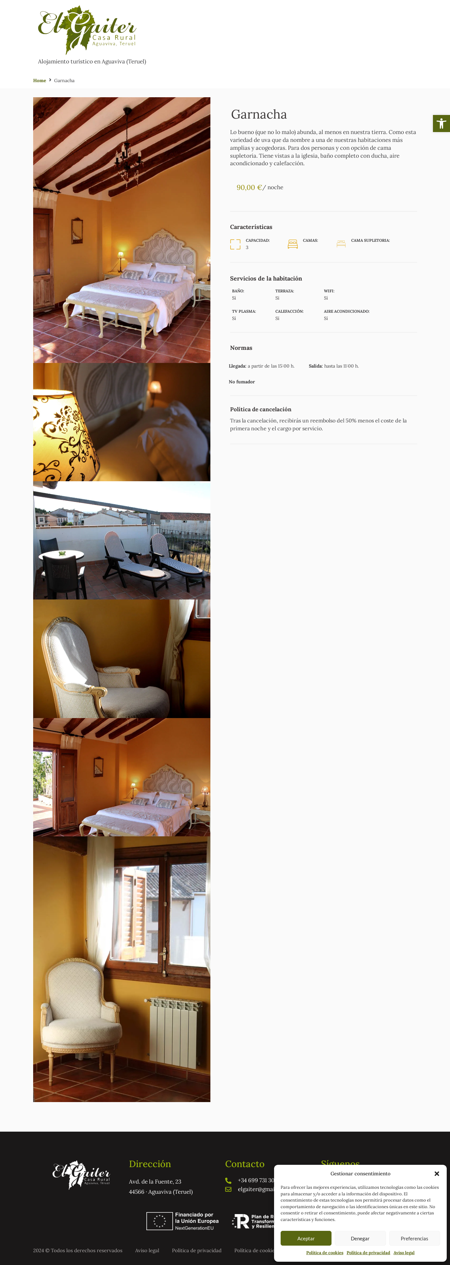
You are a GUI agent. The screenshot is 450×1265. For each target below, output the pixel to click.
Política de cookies (324, 1252)
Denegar (360, 1238)
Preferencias (414, 1238)
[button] (441, 123)
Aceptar (306, 1238)
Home (39, 80)
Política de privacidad (368, 1252)
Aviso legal (404, 1252)
